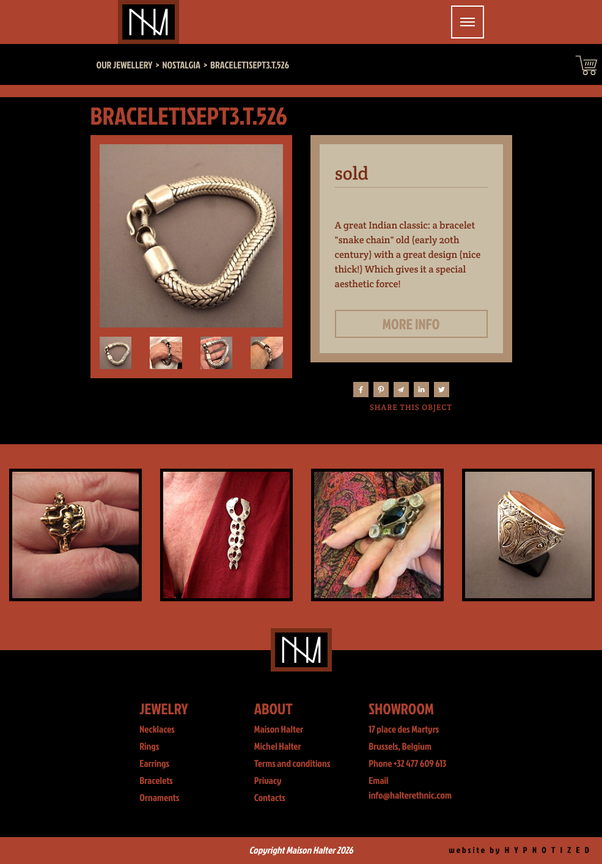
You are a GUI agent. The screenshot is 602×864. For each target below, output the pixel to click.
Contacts (269, 798)
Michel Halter (277, 746)
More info (411, 323)
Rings (149, 746)
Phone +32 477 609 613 (407, 764)
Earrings (154, 764)
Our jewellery (125, 65)
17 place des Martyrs (404, 729)
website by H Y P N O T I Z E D (520, 850)
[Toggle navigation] (467, 22)
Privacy (268, 781)
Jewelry (163, 708)
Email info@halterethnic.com (410, 788)
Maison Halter (278, 729)
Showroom (401, 708)
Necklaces (157, 729)
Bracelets (155, 781)
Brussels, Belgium (400, 746)
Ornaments (159, 798)
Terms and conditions (292, 764)
